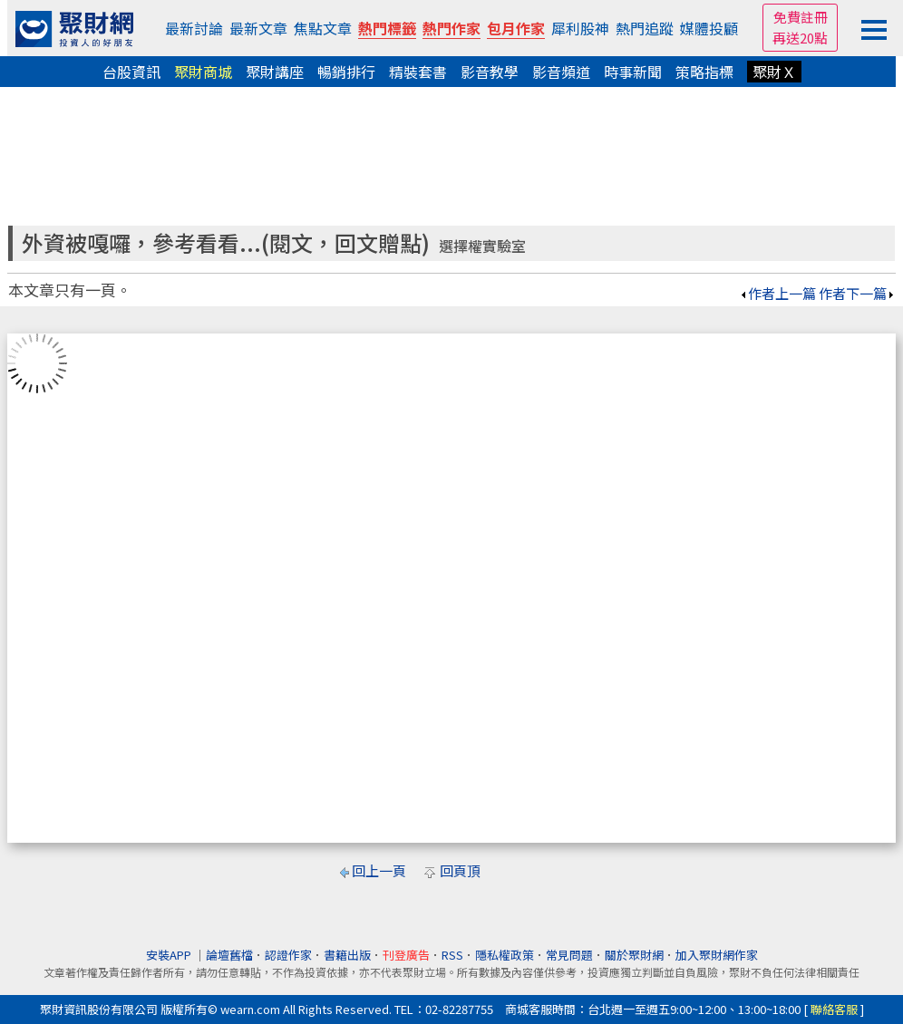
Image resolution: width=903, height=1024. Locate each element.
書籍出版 (347, 954)
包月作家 (516, 28)
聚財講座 (275, 71)
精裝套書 (418, 71)
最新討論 (194, 28)
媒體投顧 (709, 28)
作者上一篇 (777, 293)
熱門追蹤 (645, 28)
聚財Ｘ (774, 71)
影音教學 (490, 71)
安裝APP (170, 954)
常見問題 (569, 954)
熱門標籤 (387, 28)
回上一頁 (379, 870)
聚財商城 (203, 71)
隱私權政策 (504, 954)
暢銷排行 (346, 71)
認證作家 (288, 954)
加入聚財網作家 (716, 954)
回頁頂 (460, 870)
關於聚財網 (634, 954)
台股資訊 (131, 71)
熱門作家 (451, 28)
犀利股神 (580, 28)
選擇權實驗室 (482, 246)
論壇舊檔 (229, 954)
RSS (452, 954)
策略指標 (704, 71)
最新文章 (258, 28)
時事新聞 (633, 71)
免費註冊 (800, 16)
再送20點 (800, 37)
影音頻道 (561, 71)
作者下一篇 (857, 293)
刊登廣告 (406, 954)
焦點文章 (323, 28)
